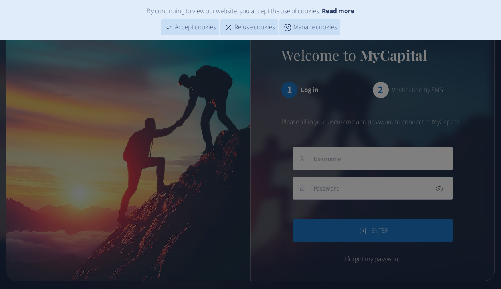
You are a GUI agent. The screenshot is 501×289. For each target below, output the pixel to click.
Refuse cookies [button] (249, 25)
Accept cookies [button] (190, 25)
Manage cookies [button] (310, 25)
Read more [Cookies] (338, 9)
